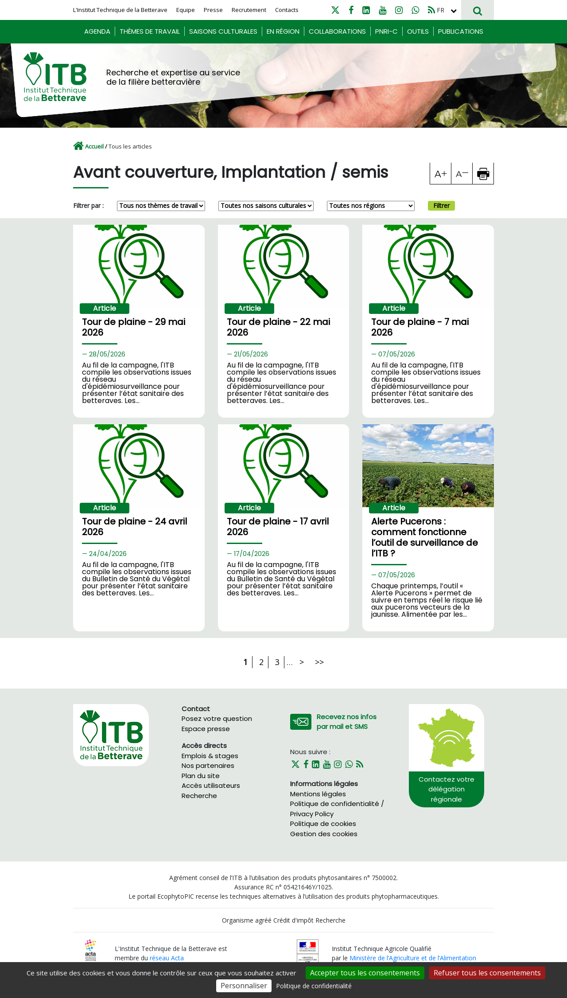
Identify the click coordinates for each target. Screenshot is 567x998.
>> (319, 662)
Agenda (97, 31)
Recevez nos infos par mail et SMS (347, 722)
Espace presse (206, 728)
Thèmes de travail (150, 31)
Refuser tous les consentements (487, 973)
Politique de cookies (323, 823)
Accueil (94, 146)
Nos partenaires (208, 765)
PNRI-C (386, 31)
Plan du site (201, 775)
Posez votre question (217, 718)
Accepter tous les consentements (365, 973)
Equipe (185, 10)
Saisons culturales (223, 31)
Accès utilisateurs (211, 785)
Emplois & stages (210, 755)
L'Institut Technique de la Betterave (120, 10)
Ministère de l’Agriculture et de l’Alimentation (413, 958)
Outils (418, 31)
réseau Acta (167, 958)
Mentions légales (318, 793)
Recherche (199, 795)
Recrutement (249, 10)
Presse (213, 10)
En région (283, 31)
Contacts (287, 10)
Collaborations (337, 31)
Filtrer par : (88, 205)
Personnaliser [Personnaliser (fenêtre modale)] (244, 985)
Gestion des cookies (323, 833)
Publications (460, 31)
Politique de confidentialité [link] (314, 986)
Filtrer (441, 205)
